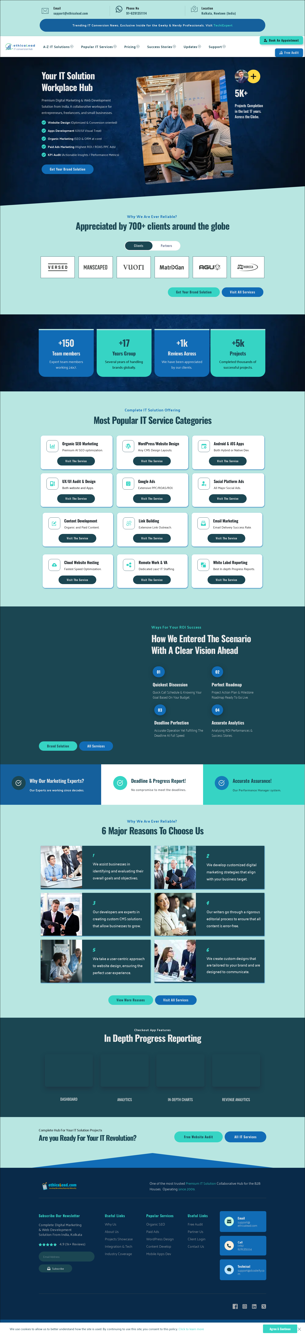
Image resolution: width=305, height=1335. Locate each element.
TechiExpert (223, 25)
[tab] (138, 245)
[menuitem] (58, 46)
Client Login (196, 1239)
